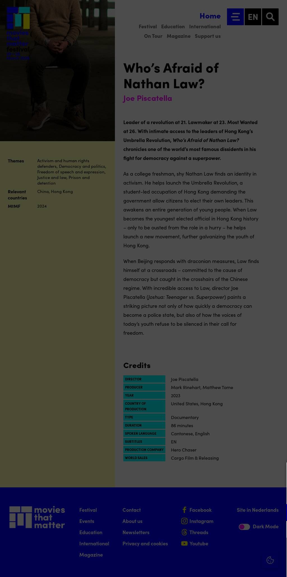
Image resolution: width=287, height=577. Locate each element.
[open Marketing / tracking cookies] (278, 530)
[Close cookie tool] (278, 472)
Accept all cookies (239, 550)
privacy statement (217, 494)
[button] (233, 512)
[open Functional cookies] (278, 513)
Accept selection (239, 566)
